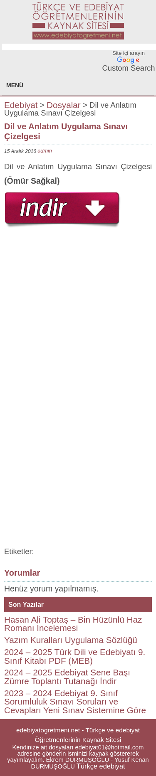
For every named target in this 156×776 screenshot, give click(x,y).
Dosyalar (64, 104)
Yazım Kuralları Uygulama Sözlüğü (70, 640)
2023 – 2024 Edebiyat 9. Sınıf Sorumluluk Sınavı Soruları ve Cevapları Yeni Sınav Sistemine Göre (75, 701)
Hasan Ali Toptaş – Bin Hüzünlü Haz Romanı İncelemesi (73, 624)
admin (44, 151)
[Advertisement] (78, 310)
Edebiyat (21, 104)
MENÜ (14, 85)
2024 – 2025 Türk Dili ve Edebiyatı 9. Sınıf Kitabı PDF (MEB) (74, 656)
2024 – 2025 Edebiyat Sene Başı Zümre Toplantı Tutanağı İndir (67, 677)
